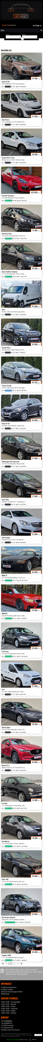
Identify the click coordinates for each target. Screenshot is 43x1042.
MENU (2, 30)
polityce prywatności (15, 1036)
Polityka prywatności (8, 987)
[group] (21, 12)
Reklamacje (5, 994)
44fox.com (32, 1039)
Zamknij (38, 1035)
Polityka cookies (7, 989)
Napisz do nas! (17, 1039)
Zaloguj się (37, 25)
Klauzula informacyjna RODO (11, 992)
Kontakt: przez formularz (10, 1030)
